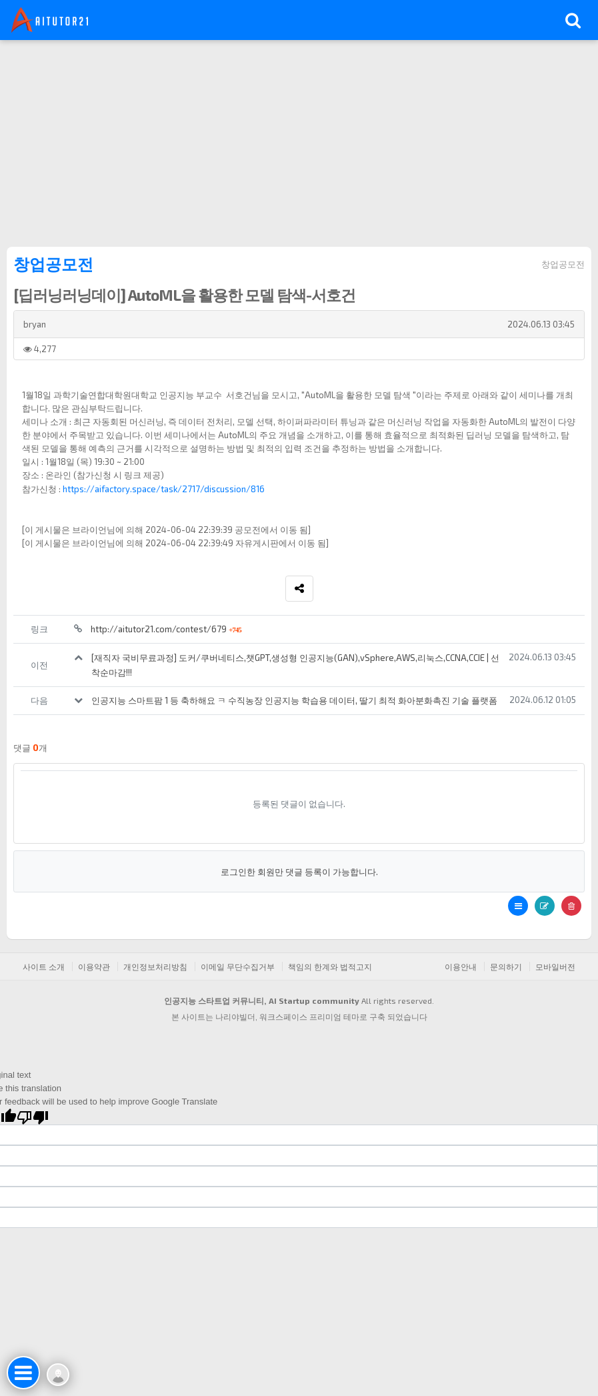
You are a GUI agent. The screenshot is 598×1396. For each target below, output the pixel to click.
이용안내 (461, 966)
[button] (518, 906)
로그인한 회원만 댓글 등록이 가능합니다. (299, 871)
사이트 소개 (44, 966)
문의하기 (506, 966)
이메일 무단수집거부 (238, 966)
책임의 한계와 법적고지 (330, 966)
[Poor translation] (33, 1117)
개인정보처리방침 (155, 966)
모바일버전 (555, 966)
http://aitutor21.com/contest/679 (166, 629)
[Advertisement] (299, 140)
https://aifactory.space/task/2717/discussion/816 (164, 489)
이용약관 (94, 966)
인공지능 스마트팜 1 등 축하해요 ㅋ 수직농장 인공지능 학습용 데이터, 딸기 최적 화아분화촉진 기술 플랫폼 (294, 700)
